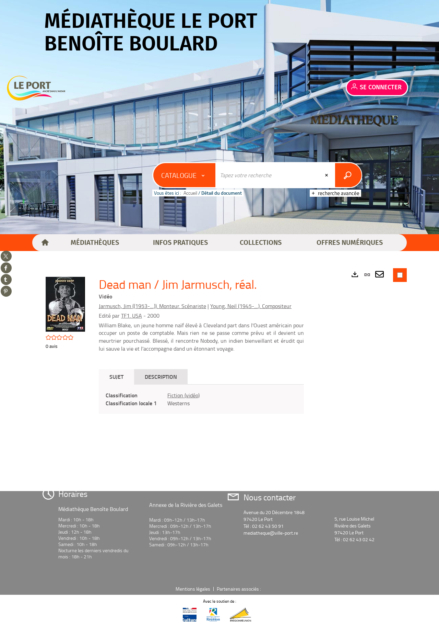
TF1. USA (131, 315)
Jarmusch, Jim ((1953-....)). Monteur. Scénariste (152, 306)
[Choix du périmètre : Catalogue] (184, 175)
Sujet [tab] (116, 376)
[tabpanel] (201, 399)
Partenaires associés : (239, 589)
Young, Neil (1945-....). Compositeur (251, 306)
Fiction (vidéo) (183, 395)
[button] (95, 243)
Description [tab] (161, 376)
